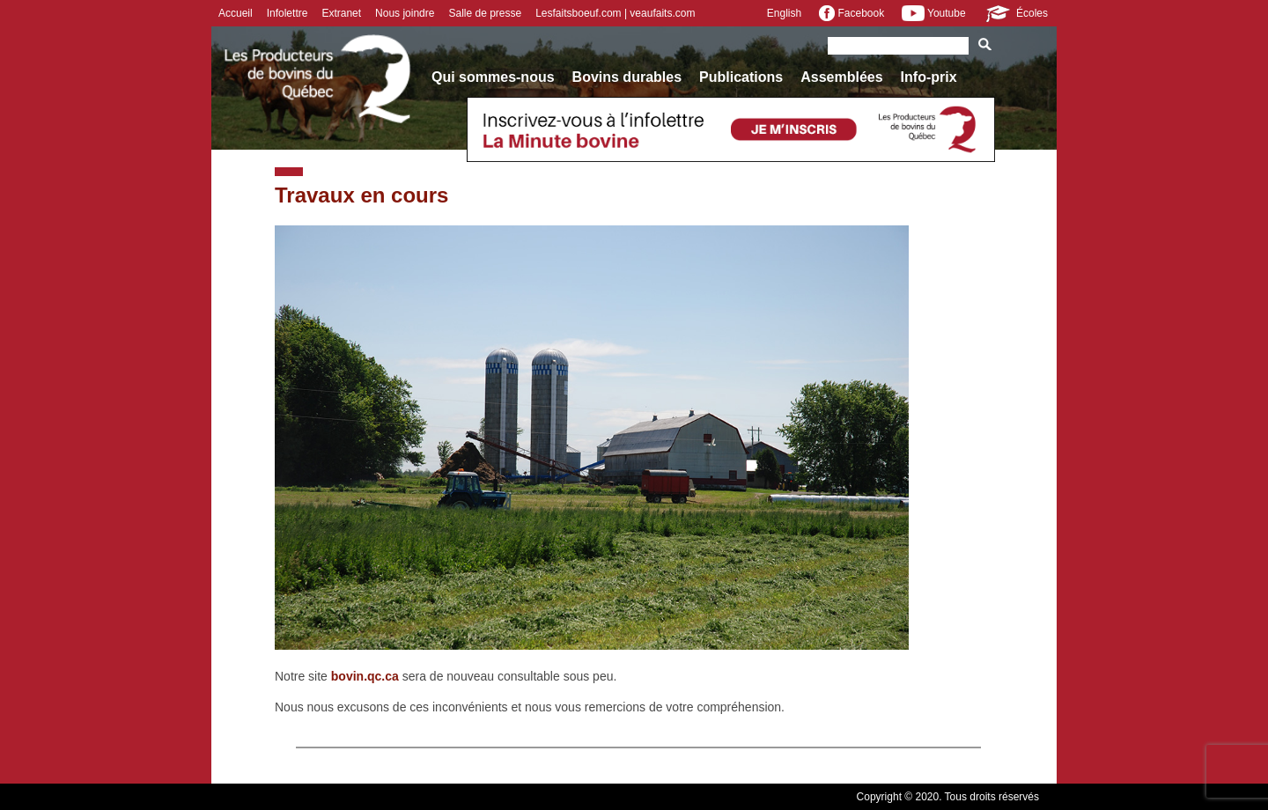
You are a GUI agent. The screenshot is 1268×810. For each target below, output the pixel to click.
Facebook (851, 13)
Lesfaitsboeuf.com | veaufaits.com (615, 13)
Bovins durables (627, 77)
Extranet (341, 13)
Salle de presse (484, 13)
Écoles (1016, 13)
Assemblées (841, 77)
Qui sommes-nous (493, 77)
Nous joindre (404, 13)
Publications (741, 77)
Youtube (933, 13)
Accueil (235, 13)
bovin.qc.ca (365, 676)
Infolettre (287, 13)
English (784, 13)
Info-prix (929, 77)
